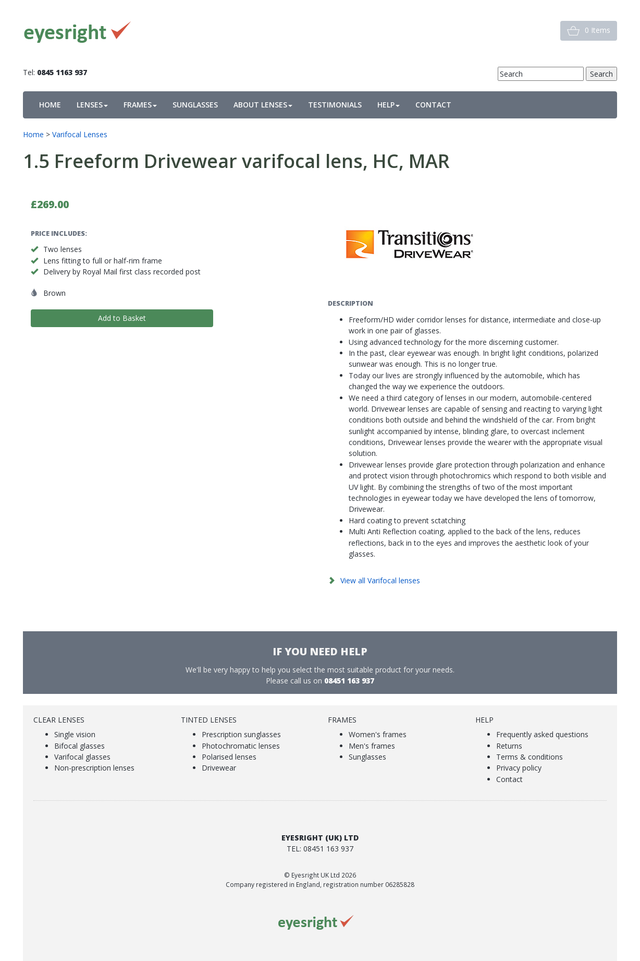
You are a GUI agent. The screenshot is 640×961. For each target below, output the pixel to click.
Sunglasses (367, 757)
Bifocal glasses (79, 746)
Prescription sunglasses (241, 734)
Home (33, 134)
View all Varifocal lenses (380, 580)
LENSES (92, 105)
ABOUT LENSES (262, 105)
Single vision (74, 734)
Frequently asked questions (542, 734)
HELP (388, 105)
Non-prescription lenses (94, 768)
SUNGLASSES (195, 105)
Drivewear (219, 768)
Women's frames (378, 734)
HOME (50, 105)
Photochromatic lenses (241, 746)
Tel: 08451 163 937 (320, 849)
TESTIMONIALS (335, 105)
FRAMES (140, 105)
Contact (509, 779)
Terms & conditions (529, 757)
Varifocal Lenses (79, 134)
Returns (509, 746)
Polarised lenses (229, 757)
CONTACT (433, 105)
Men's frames (372, 746)
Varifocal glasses (82, 757)
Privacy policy (518, 768)
